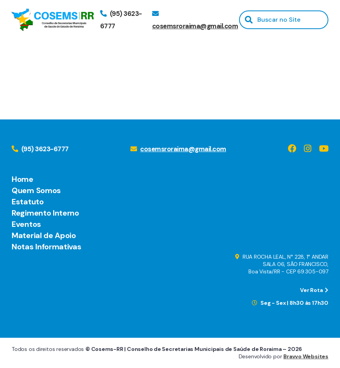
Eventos (26, 224)
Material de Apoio (44, 235)
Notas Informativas (47, 247)
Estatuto (28, 202)
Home (22, 179)
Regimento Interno (45, 213)
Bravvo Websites (305, 356)
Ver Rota (314, 290)
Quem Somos (36, 190)
